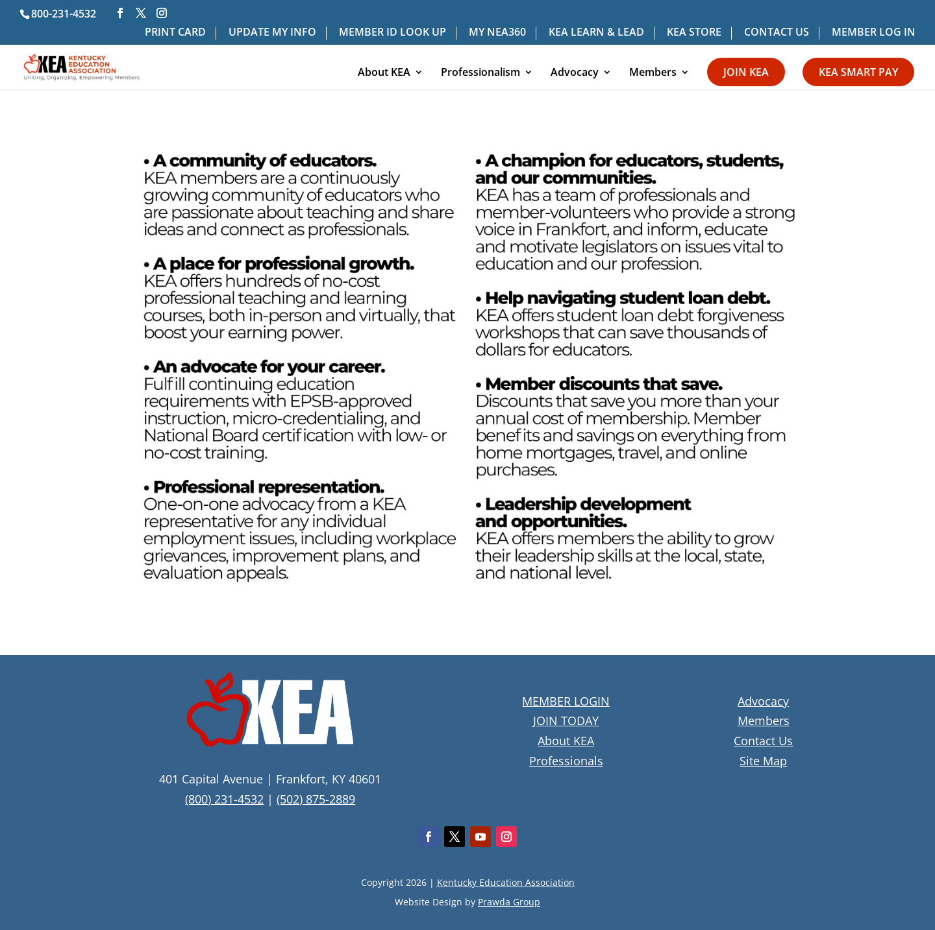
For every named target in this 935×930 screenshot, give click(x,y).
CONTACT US (776, 33)
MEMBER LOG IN (874, 33)
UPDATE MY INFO (272, 33)
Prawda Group (509, 902)
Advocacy (575, 73)
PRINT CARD (175, 33)
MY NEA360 (497, 33)
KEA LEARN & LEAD (596, 33)
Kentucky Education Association (506, 882)
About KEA (384, 73)
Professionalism (480, 73)
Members (653, 73)
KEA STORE (694, 33)
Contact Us (763, 740)
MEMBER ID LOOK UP (392, 33)
